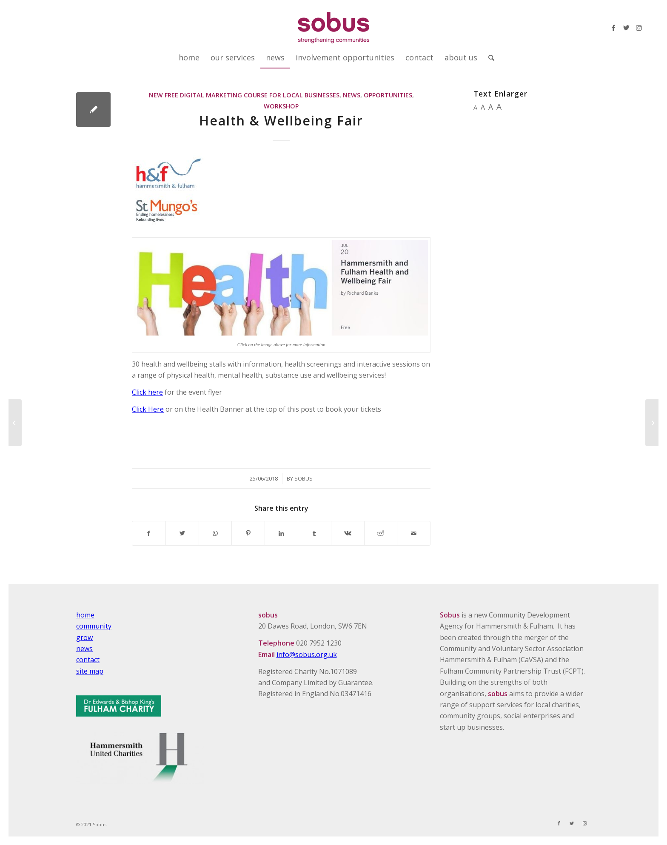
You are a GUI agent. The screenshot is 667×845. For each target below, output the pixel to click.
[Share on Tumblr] (314, 533)
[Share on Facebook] (148, 533)
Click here (147, 392)
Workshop (281, 106)
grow (84, 637)
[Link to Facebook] (613, 27)
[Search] (488, 57)
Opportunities (388, 95)
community (93, 626)
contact (88, 659)
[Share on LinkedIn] (281, 533)
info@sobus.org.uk (306, 654)
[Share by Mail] (413, 533)
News (351, 95)
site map (89, 671)
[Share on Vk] (347, 533)
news (84, 648)
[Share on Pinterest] (248, 533)
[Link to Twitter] (626, 27)
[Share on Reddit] (381, 533)
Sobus (303, 478)
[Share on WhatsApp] (215, 533)
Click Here (148, 409)
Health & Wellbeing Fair (281, 120)
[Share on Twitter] (182, 533)
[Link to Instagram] (639, 27)
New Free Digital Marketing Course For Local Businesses (244, 95)
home (85, 615)
